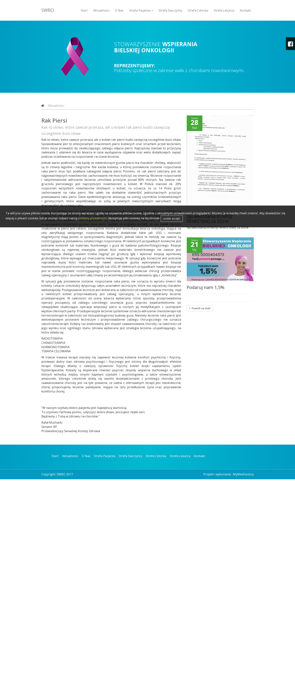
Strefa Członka (198, 10)
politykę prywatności (92, 218)
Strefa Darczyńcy (170, 10)
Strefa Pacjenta (141, 10)
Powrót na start (200, 308)
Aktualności (101, 10)
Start (84, 10)
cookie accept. (171, 218)
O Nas (119, 10)
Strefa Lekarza (224, 10)
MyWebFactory (243, 474)
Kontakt (245, 10)
